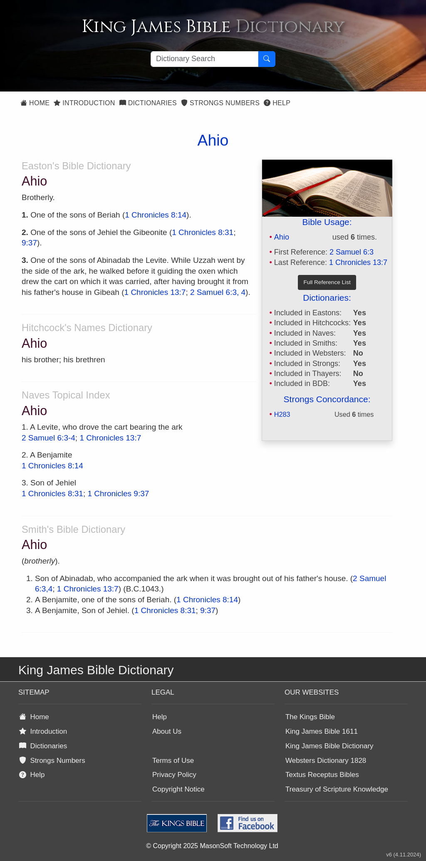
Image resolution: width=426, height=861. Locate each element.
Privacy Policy (174, 775)
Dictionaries (148, 102)
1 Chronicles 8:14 (155, 214)
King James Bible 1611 (321, 731)
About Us (166, 731)
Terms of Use (173, 761)
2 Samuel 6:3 (351, 252)
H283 (282, 414)
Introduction (84, 102)
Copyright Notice (178, 789)
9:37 (29, 242)
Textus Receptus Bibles (322, 775)
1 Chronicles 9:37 (118, 493)
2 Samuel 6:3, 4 (217, 292)
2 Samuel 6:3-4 (48, 437)
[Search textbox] (204, 59)
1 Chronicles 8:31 (202, 232)
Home (35, 102)
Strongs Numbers (220, 102)
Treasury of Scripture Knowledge (336, 789)
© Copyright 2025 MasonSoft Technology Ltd (212, 845)
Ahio (281, 237)
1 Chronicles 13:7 (358, 262)
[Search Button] (266, 59)
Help (277, 102)
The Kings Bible (310, 717)
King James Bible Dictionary (329, 746)
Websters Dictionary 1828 (325, 761)
